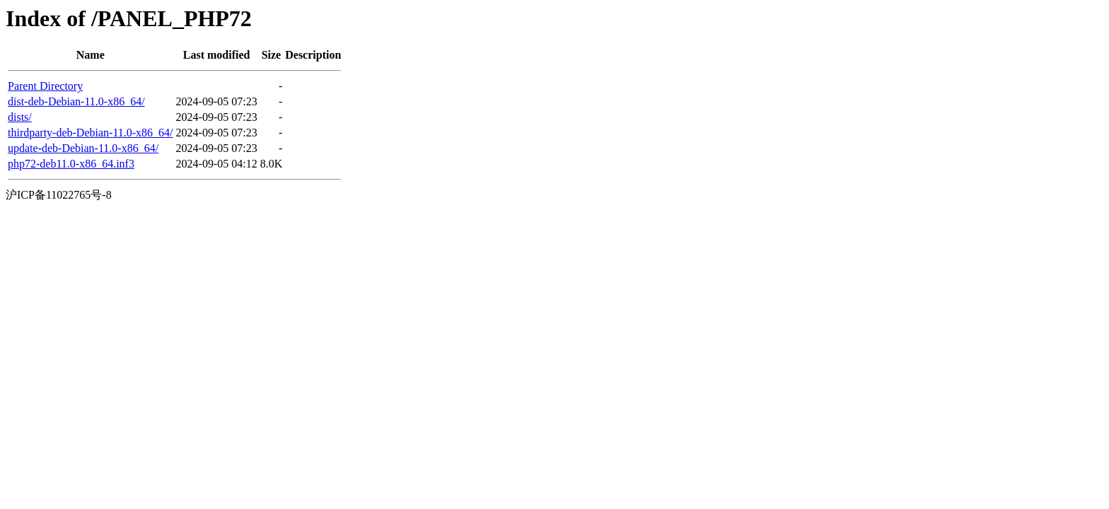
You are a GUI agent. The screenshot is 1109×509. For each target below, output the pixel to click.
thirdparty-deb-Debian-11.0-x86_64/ (90, 133)
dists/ (20, 117)
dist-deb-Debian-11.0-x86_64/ (76, 101)
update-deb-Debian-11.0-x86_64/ (83, 148)
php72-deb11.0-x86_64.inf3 (71, 164)
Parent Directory (45, 86)
